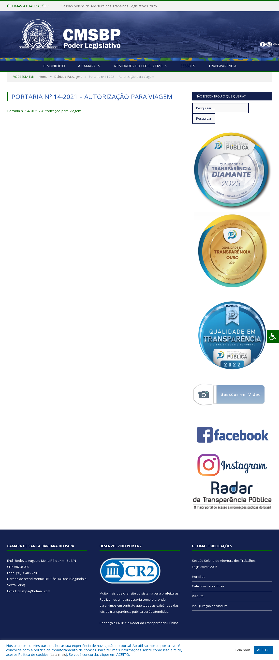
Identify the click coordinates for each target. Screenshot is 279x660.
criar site (129, 593)
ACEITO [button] (263, 649)
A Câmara (87, 66)
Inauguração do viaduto (210, 606)
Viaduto (198, 596)
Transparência (222, 66)
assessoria (133, 599)
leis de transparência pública (121, 611)
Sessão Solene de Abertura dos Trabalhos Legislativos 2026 (109, 6)
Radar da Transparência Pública (154, 623)
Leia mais (58, 654)
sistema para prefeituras (160, 593)
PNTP (120, 623)
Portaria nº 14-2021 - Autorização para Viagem (44, 111)
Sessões (188, 66)
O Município (54, 66)
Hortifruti (198, 576)
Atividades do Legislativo (138, 66)
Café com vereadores (208, 586)
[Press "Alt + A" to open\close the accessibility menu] (273, 336)
